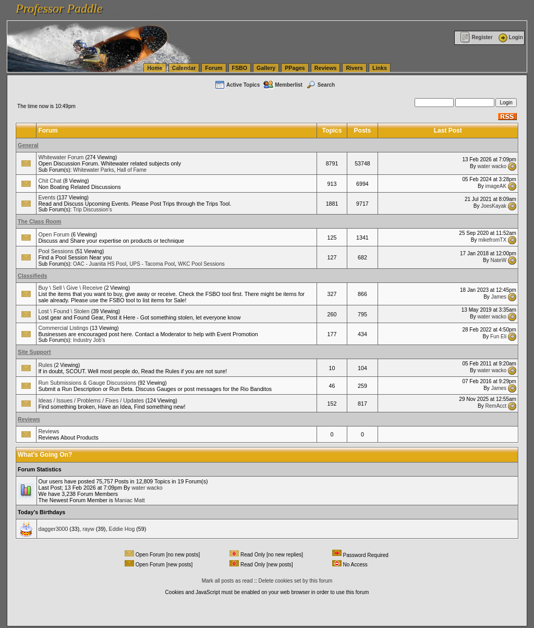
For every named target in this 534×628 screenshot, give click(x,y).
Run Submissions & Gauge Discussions (87, 383)
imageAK (496, 186)
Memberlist (282, 85)
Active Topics (237, 85)
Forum (213, 68)
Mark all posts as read (227, 581)
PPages (295, 68)
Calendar (184, 68)
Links (379, 68)
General (28, 145)
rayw (88, 529)
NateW (499, 260)
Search (320, 85)
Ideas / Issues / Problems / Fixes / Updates (91, 400)
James (498, 296)
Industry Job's (89, 340)
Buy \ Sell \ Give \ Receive (70, 288)
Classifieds (32, 275)
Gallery (266, 68)
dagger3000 (53, 529)
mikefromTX (492, 240)
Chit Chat (49, 180)
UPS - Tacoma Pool (152, 264)
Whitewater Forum (60, 157)
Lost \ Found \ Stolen (63, 311)
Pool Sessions (56, 251)
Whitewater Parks (93, 170)
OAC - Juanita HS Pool (99, 264)
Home (155, 68)
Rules (45, 365)
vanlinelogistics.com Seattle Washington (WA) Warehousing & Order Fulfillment (294, 5)
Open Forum (53, 234)
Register (476, 37)
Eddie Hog (122, 529)
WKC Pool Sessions (201, 264)
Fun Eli (498, 336)
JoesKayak (493, 206)
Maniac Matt (130, 500)
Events (46, 197)
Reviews (325, 68)
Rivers (354, 68)
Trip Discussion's (92, 209)
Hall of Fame (132, 170)
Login (510, 37)
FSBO (240, 68)
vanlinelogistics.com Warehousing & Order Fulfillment (125, 14)
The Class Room (40, 221)
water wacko (492, 166)
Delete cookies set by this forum (296, 581)
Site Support (34, 352)
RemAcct (496, 406)
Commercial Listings (63, 328)
